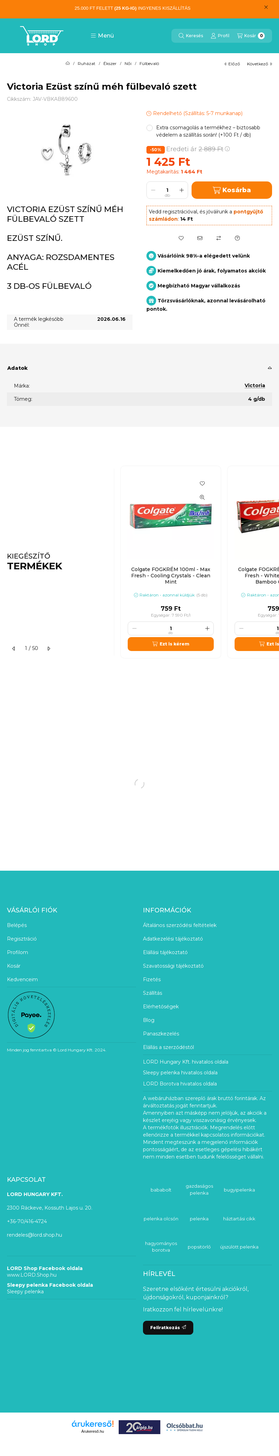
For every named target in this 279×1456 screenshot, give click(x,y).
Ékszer (110, 63)
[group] (196, 562)
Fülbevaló (149, 63)
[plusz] (181, 190)
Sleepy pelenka (25, 1291)
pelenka (199, 1218)
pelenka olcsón (161, 1218)
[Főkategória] (68, 63)
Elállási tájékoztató (165, 952)
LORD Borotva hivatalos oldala (180, 1084)
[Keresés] (190, 36)
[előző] (14, 649)
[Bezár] (266, 7)
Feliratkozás (168, 1327)
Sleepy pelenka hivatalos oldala (180, 1072)
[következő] (49, 649)
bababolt (161, 1190)
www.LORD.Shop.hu (32, 1275)
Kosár (13, 966)
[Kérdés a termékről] (237, 238)
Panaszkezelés (161, 1034)
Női (128, 63)
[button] (102, 36)
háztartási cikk (239, 1218)
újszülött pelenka (239, 1247)
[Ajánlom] (200, 238)
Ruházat (86, 63)
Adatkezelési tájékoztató (173, 939)
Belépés (17, 925)
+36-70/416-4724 (27, 1221)
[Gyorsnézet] (202, 497)
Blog (148, 1020)
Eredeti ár (198, 149)
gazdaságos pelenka (199, 1189)
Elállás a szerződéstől (168, 1047)
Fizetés (152, 979)
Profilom (17, 952)
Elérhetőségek (161, 1006)
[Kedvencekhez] (181, 238)
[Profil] (220, 36)
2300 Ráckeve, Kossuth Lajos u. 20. (49, 1208)
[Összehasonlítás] (219, 238)
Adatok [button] (17, 368)
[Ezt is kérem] (171, 644)
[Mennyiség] (167, 190)
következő (259, 63)
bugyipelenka (239, 1190)
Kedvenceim (22, 979)
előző (232, 63)
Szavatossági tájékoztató (173, 966)
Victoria (255, 386)
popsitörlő (199, 1247)
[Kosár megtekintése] (251, 36)
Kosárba (232, 190)
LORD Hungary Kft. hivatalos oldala (185, 1062)
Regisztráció (22, 939)
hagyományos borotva (161, 1247)
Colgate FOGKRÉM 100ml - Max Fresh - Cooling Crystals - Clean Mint (170, 575)
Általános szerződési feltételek (180, 925)
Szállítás (152, 993)
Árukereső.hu (92, 1431)
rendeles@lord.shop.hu (34, 1235)
